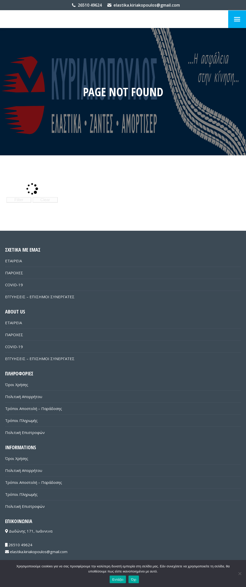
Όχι (133, 579)
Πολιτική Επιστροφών (25, 432)
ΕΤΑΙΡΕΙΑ (13, 260)
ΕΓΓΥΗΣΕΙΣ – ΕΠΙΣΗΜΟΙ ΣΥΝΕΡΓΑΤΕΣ (40, 296)
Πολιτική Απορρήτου (23, 396)
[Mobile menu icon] (237, 19)
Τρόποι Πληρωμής (21, 420)
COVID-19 (14, 284)
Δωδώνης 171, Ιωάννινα (28, 531)
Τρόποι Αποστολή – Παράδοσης (33, 408)
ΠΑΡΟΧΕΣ (14, 272)
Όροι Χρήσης (16, 384)
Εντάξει (117, 579)
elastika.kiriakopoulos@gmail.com (146, 5)
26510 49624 (90, 5)
